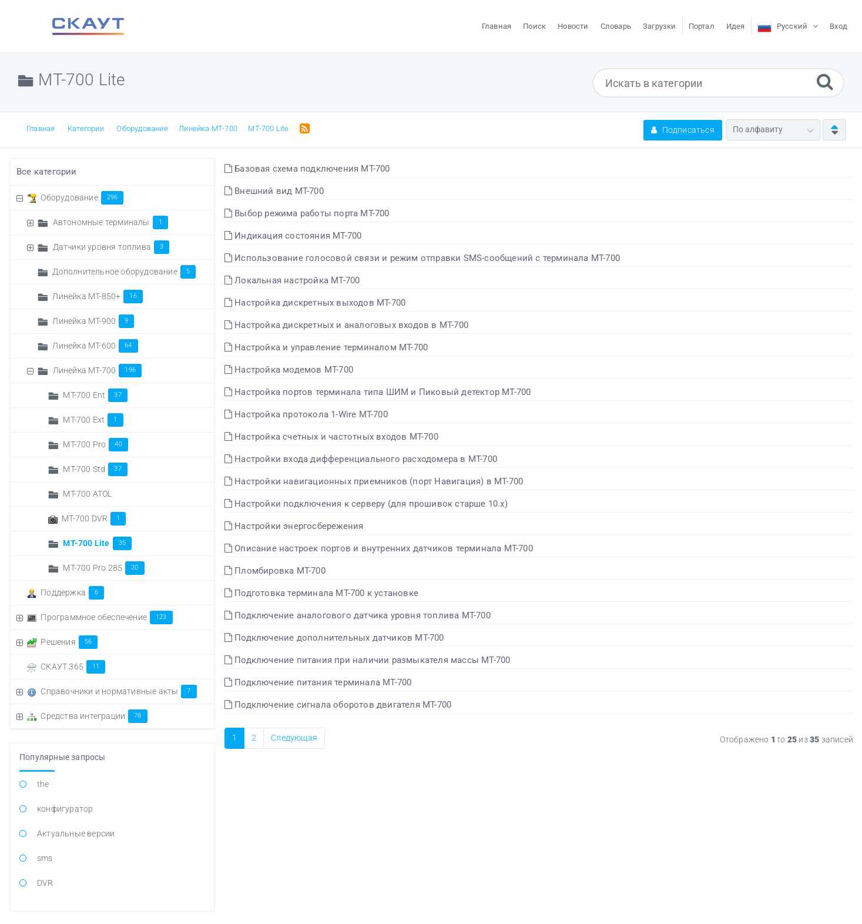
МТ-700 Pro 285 (103, 568)
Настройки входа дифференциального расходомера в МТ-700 (360, 459)
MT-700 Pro (95, 444)
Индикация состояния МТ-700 (293, 235)
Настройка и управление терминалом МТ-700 (326, 347)
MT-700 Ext (93, 419)
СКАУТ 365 (73, 666)
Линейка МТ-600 (94, 345)
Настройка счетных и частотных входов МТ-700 (331, 436)
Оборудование (141, 128)
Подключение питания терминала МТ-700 (318, 682)
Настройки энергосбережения (294, 526)
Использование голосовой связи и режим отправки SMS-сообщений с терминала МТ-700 (422, 258)
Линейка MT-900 (93, 321)
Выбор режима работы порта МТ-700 (307, 213)
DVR (45, 883)
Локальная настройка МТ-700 (292, 280)
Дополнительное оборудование (124, 271)
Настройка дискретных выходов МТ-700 (314, 302)
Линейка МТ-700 (208, 128)
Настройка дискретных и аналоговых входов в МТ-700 (346, 325)
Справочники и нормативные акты (118, 691)
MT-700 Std (95, 469)
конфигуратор (65, 808)
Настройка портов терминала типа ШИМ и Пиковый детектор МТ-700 (377, 392)
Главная (40, 128)
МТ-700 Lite (268, 128)
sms (45, 858)
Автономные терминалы (110, 222)
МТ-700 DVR (94, 518)
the (43, 784)
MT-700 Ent (95, 395)
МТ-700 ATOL (87, 493)
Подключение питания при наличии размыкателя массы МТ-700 (367, 660)
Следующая (294, 737)
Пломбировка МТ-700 (275, 570)
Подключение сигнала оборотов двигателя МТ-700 (337, 704)
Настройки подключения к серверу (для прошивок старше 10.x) (366, 503)
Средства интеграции (94, 716)
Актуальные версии (76, 833)
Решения (69, 642)
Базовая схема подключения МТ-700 (307, 168)
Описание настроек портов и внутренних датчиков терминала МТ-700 (378, 548)
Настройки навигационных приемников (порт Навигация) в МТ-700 (373, 481)
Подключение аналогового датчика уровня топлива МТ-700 (357, 615)
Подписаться (683, 130)
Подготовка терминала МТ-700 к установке (321, 593)
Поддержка (72, 592)
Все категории (46, 171)
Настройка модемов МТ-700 (288, 369)
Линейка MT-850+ (97, 296)
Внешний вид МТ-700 (274, 191)
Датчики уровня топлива (111, 247)
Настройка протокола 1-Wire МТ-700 (306, 414)
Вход (838, 26)
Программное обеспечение (106, 617)
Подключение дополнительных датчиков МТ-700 (334, 637)
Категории (86, 128)
